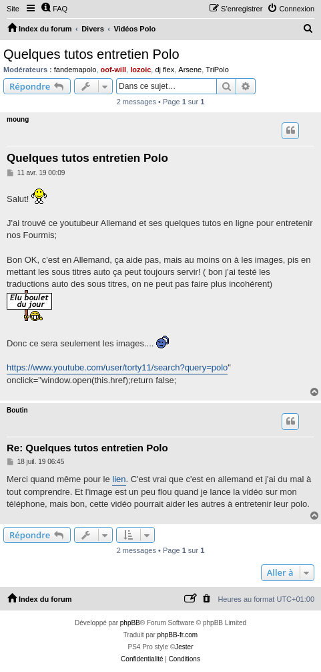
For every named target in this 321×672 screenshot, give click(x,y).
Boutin (17, 410)
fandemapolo (75, 70)
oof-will (114, 70)
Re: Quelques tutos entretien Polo (87, 447)
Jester (184, 647)
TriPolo (217, 70)
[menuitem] (54, 9)
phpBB (130, 623)
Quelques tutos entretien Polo (91, 54)
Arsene (190, 70)
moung (18, 119)
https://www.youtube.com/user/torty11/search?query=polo (117, 367)
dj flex (164, 70)
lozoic (140, 70)
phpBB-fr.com (177, 635)
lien (118, 479)
